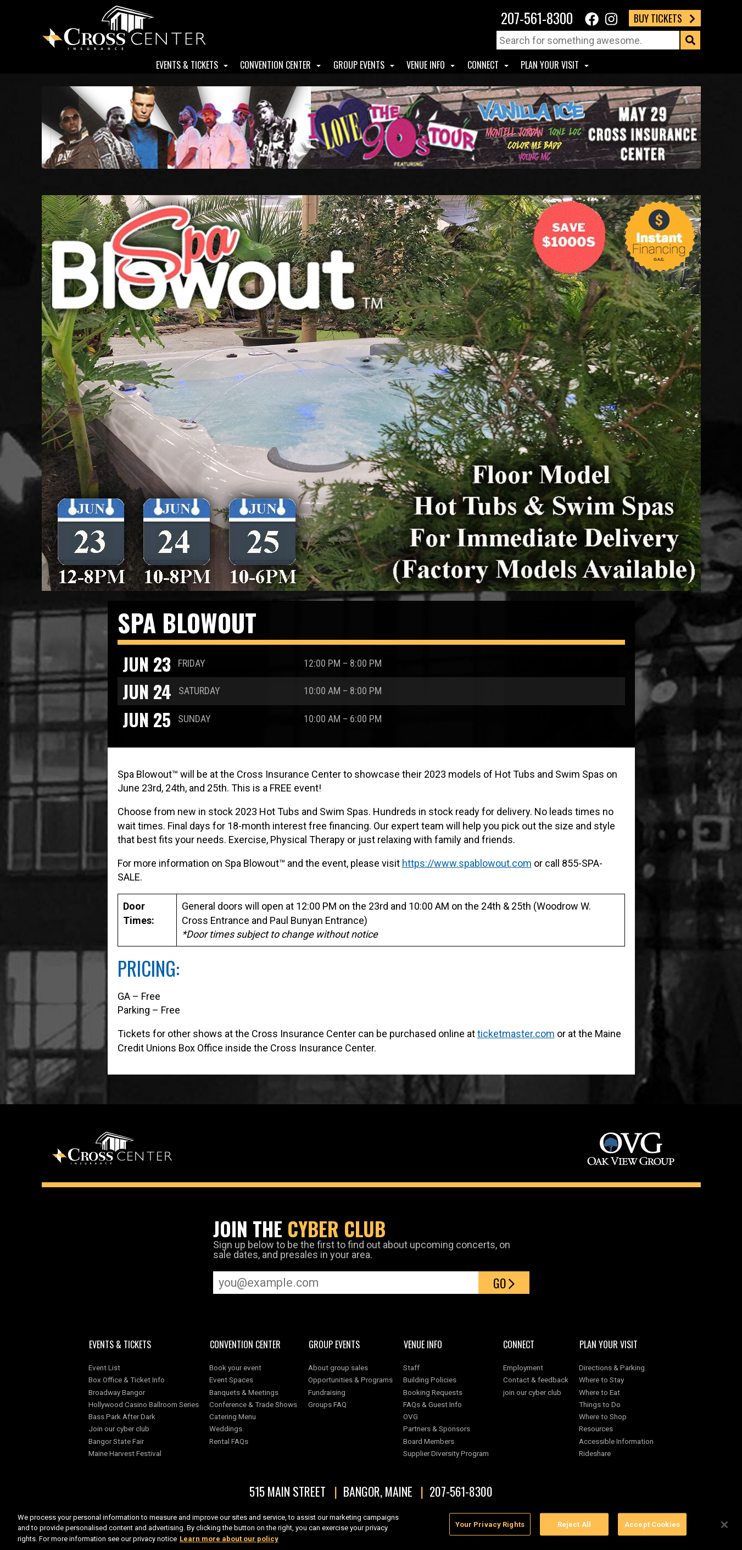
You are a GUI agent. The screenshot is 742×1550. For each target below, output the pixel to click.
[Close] (724, 1530)
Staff (411, 1367)
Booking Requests (432, 1392)
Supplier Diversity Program (447, 1453)
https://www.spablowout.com (467, 863)
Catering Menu (232, 1416)
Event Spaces (231, 1379)
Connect (483, 64)
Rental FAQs (228, 1441)
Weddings (225, 1428)
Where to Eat (599, 1392)
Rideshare (595, 1453)
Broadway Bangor (116, 1392)
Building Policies (429, 1379)
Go (504, 1283)
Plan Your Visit (550, 64)
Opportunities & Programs (350, 1379)
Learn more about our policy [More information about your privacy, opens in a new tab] (229, 1544)
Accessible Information (616, 1441)
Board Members (428, 1441)
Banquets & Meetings (243, 1392)
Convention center (275, 64)
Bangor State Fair (116, 1441)
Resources (596, 1428)
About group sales (338, 1367)
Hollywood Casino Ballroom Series (143, 1404)
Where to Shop (603, 1416)
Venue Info (425, 64)
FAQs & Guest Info (432, 1404)
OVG (410, 1416)
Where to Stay (601, 1379)
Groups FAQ (327, 1404)
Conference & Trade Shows (253, 1404)
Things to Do (600, 1404)
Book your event (235, 1367)
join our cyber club (532, 1392)
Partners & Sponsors (436, 1428)
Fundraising (326, 1392)
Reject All (574, 1529)
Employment (523, 1367)
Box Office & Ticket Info (126, 1379)
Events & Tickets (187, 64)
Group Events (358, 64)
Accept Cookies (652, 1529)
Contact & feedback (535, 1379)
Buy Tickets (664, 18)
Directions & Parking (612, 1367)
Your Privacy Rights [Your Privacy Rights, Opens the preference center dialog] (490, 1529)
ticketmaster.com (516, 1033)
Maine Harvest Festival (124, 1453)
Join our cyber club (118, 1428)
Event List (104, 1367)
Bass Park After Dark (121, 1416)
